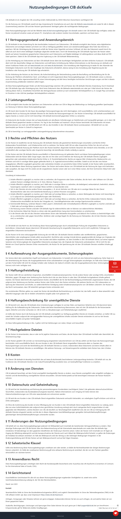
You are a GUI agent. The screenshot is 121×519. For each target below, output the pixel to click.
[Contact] (114, 263)
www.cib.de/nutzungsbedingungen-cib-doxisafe (60, 31)
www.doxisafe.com (90, 24)
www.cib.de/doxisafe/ (55, 65)
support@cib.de (87, 505)
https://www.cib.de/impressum (52, 495)
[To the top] (115, 271)
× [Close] (117, 505)
